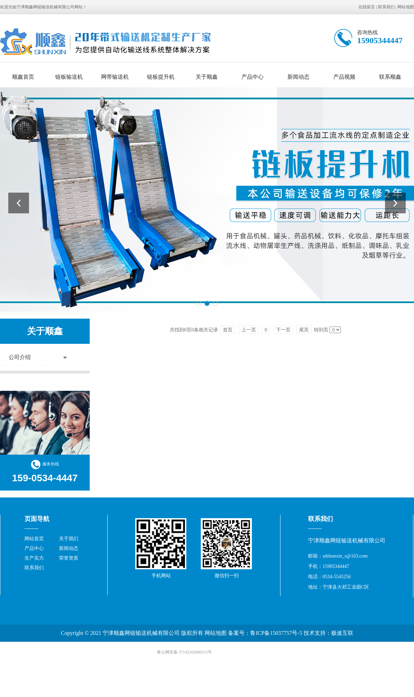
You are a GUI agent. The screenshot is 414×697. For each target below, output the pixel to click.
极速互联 (342, 633)
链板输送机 (69, 77)
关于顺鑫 (207, 77)
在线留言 (366, 6)
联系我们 (386, 6)
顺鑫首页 (23, 77)
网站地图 (405, 6)
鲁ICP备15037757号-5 (276, 633)
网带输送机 (115, 77)
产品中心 (252, 77)
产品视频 (344, 77)
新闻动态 (298, 77)
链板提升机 (161, 77)
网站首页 (34, 538)
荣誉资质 (68, 558)
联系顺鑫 (390, 77)
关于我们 (68, 538)
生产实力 (34, 558)
